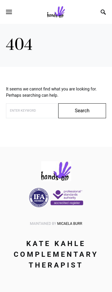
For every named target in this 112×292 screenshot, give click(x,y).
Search (82, 110)
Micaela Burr (69, 224)
